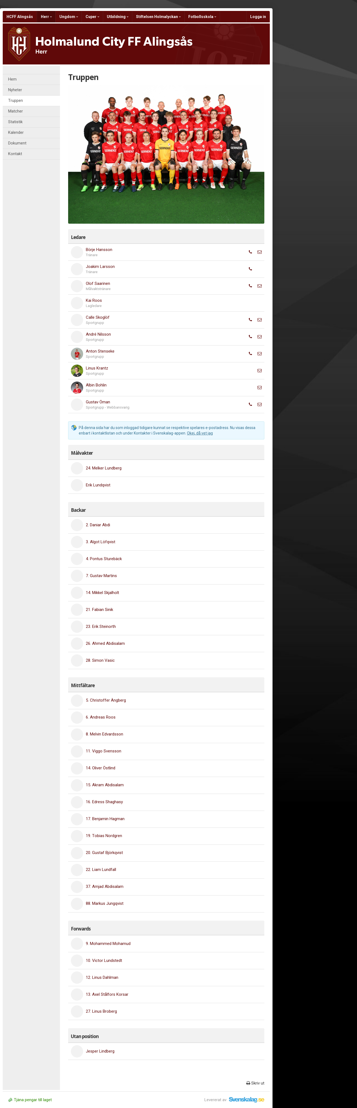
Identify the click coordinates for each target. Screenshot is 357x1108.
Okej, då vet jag (200, 433)
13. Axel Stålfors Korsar (107, 994)
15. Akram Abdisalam (105, 784)
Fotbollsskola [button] (202, 16)
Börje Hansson (99, 249)
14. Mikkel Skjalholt (102, 592)
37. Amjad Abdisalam (104, 886)
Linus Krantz (97, 368)
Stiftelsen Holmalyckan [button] (158, 16)
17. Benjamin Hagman (105, 818)
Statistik (15, 122)
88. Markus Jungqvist (104, 903)
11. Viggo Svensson (103, 751)
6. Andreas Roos (101, 717)
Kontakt (15, 154)
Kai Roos (94, 300)
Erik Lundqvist (98, 485)
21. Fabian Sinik (99, 609)
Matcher (15, 111)
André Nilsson (98, 334)
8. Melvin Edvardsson (104, 734)
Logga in (258, 16)
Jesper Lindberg (100, 1051)
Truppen (15, 100)
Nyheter (15, 90)
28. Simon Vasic (100, 660)
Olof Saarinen (98, 283)
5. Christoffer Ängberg (106, 700)
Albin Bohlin (96, 385)
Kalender (16, 132)
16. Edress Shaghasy (104, 801)
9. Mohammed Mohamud (108, 943)
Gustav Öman (98, 402)
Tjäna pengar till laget (30, 1099)
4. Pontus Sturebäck (104, 558)
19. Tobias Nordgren (104, 835)
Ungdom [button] (68, 16)
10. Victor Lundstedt (104, 960)
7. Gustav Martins (101, 575)
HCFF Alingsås (20, 16)
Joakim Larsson (100, 266)
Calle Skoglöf (98, 317)
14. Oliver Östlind (100, 768)
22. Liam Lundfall (101, 869)
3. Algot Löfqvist (100, 541)
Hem (12, 79)
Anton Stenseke (100, 351)
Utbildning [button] (118, 16)
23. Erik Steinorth (101, 626)
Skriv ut (255, 1083)
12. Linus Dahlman (102, 977)
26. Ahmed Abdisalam (105, 643)
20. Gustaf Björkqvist (104, 852)
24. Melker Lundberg (104, 468)
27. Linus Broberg (101, 1011)
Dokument (17, 143)
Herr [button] (46, 16)
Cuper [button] (92, 16)
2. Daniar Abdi (98, 524)
